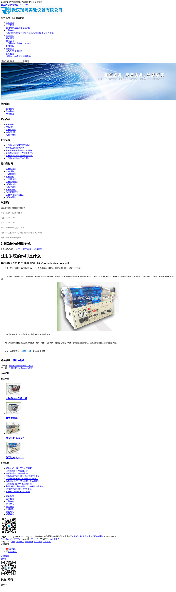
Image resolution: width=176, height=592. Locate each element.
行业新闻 (18, 43)
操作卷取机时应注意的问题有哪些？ (22, 479)
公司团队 (10, 46)
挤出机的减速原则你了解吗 (21, 366)
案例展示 (10, 36)
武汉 (40, 542)
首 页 (17, 249)
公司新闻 (10, 43)
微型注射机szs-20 (15, 438)
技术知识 (27, 43)
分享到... (4, 559)
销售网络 (10, 48)
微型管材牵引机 (13, 192)
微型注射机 (11, 197)
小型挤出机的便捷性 (15, 148)
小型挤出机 (11, 179)
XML (27, 5)
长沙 (31, 542)
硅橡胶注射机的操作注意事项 (19, 489)
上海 (18, 542)
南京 (22, 542)
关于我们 (10, 25)
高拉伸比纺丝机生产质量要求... (19, 153)
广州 (45, 542)
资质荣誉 (27, 28)
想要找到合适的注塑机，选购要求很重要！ (25, 486)
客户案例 (10, 38)
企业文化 (18, 28)
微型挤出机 (11, 184)
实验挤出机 (28, 33)
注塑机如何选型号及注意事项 (19, 484)
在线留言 (18, 56)
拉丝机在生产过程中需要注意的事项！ (23, 481)
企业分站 (5, 5)
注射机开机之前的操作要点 (21, 368)
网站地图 (14, 5)
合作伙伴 (10, 51)
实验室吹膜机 (12, 182)
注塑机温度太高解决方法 (17, 473)
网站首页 (10, 23)
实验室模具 (38, 33)
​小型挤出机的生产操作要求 (18, 158)
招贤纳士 (10, 56)
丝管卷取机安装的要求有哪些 (19, 150)
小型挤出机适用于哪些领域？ (19, 145)
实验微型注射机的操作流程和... (19, 156)
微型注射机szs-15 (15, 457)
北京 (36, 542)
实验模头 (18, 33)
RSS (21, 5)
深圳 (49, 542)
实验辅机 (10, 33)
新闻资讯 (10, 41)
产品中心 (10, 30)
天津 (27, 542)
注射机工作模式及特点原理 (18, 492)
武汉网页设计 (56, 539)
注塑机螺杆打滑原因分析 (17, 471)
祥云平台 (35, 539)
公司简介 (10, 28)
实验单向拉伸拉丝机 (15, 195)
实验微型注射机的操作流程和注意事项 (23, 476)
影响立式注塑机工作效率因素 (19, 468)
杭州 (13, 542)
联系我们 (10, 54)
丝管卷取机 (11, 174)
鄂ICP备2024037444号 (10, 539)
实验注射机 (49, 33)
